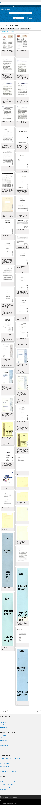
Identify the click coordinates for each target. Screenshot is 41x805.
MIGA (19, 801)
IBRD (12, 801)
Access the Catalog (10, 6)
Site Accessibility (13, 796)
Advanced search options (7, 31)
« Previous (5, 711)
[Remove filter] (18, 28)
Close (39, 1)
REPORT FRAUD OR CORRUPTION (11, 797)
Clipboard (29, 18)
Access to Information (21, 796)
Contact (31, 796)
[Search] (20, 13)
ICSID (23, 801)
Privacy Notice (5, 796)
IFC (16, 801)
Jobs (28, 796)
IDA (14, 801)
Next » (38, 711)
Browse (19, 18)
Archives (3, 6)
